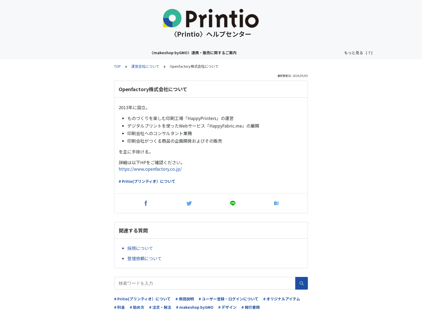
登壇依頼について (144, 258)
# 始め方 (137, 307)
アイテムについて (174, 52)
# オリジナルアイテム (281, 298)
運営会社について (145, 66)
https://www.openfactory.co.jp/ (150, 169)
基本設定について (307, 52)
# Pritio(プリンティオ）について (147, 181)
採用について (140, 248)
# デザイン (227, 307)
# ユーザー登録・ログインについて (228, 298)
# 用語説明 (184, 298)
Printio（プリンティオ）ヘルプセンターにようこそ (240, 52)
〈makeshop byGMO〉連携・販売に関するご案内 (107, 52)
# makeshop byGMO (194, 307)
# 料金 (119, 307)
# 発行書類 (250, 307)
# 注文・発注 (160, 307)
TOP (117, 66)
